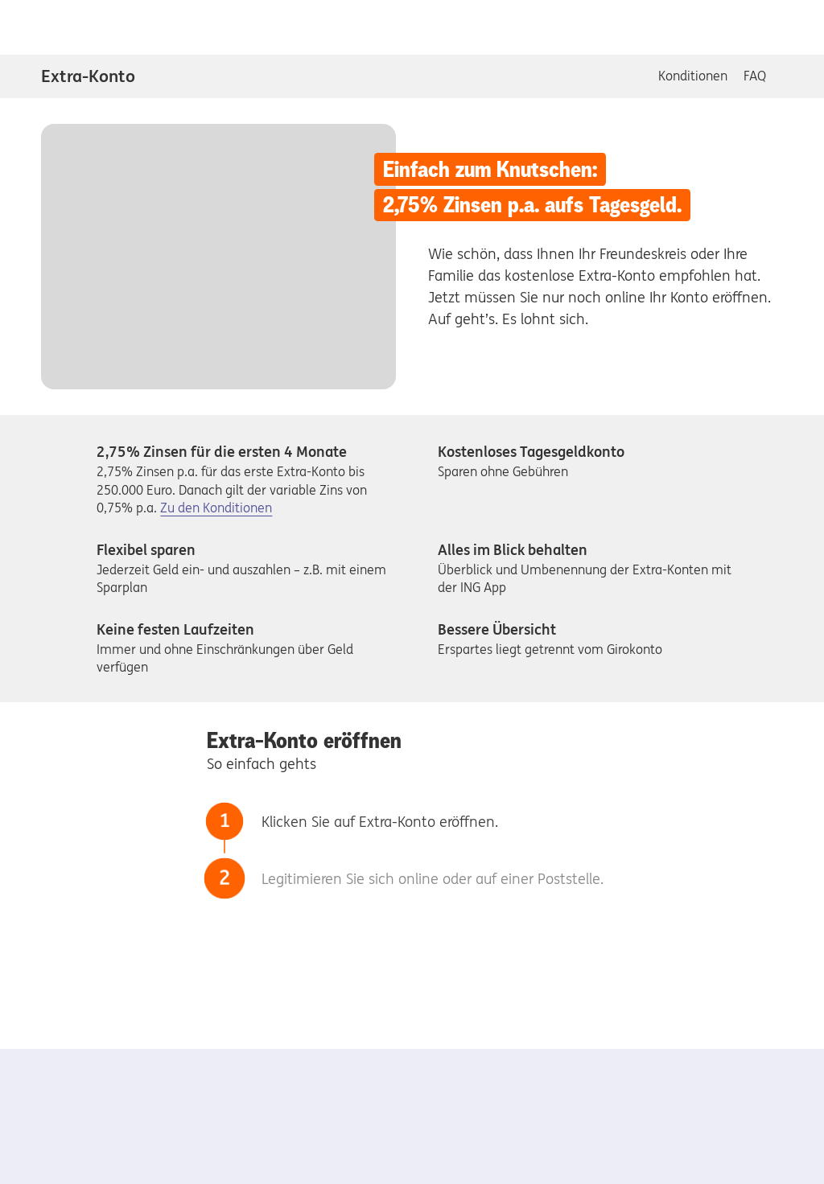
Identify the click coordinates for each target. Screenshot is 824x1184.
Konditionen (692, 76)
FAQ (755, 76)
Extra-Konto (88, 76)
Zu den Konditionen (216, 508)
